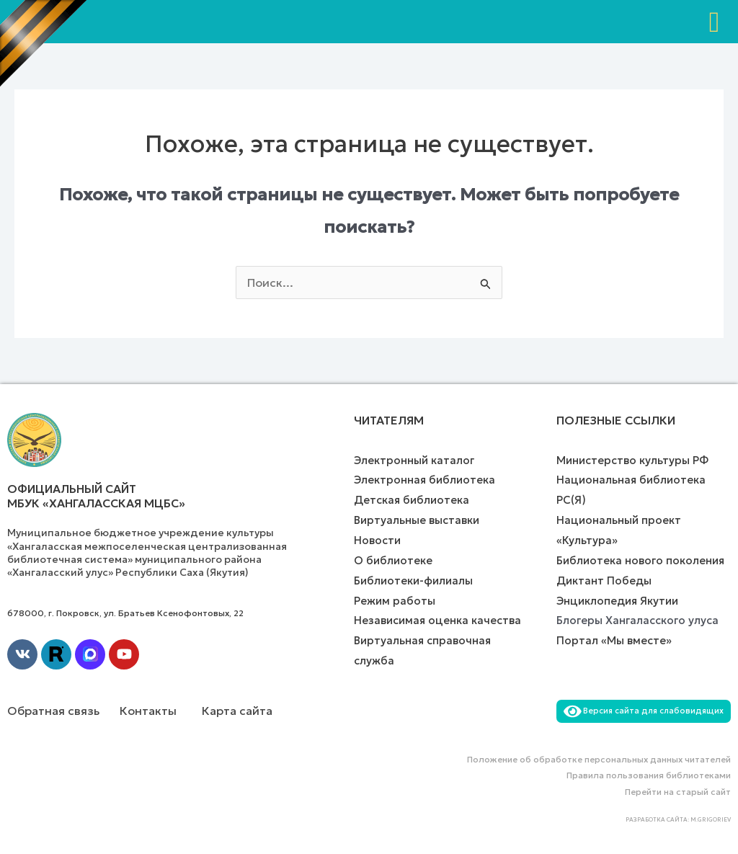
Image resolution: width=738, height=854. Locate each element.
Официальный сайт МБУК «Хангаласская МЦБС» (96, 496)
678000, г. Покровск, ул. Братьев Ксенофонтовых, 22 (125, 613)
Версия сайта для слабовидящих (644, 711)
